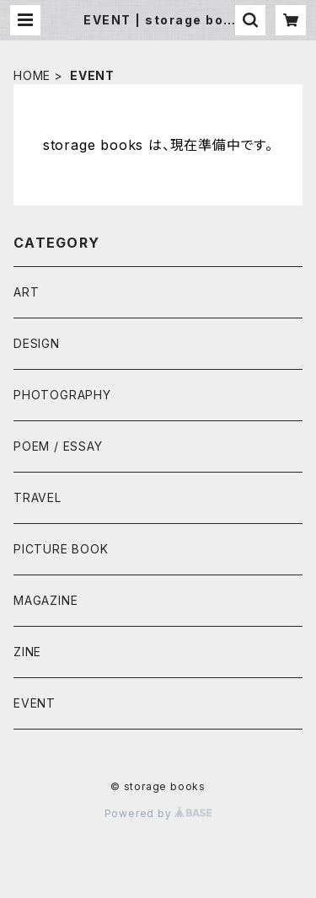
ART (26, 292)
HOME (32, 75)
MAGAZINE (45, 600)
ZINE (27, 651)
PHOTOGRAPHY (62, 395)
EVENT (34, 703)
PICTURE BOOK (61, 549)
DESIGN (36, 343)
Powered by (158, 813)
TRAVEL (37, 497)
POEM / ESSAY (58, 446)
